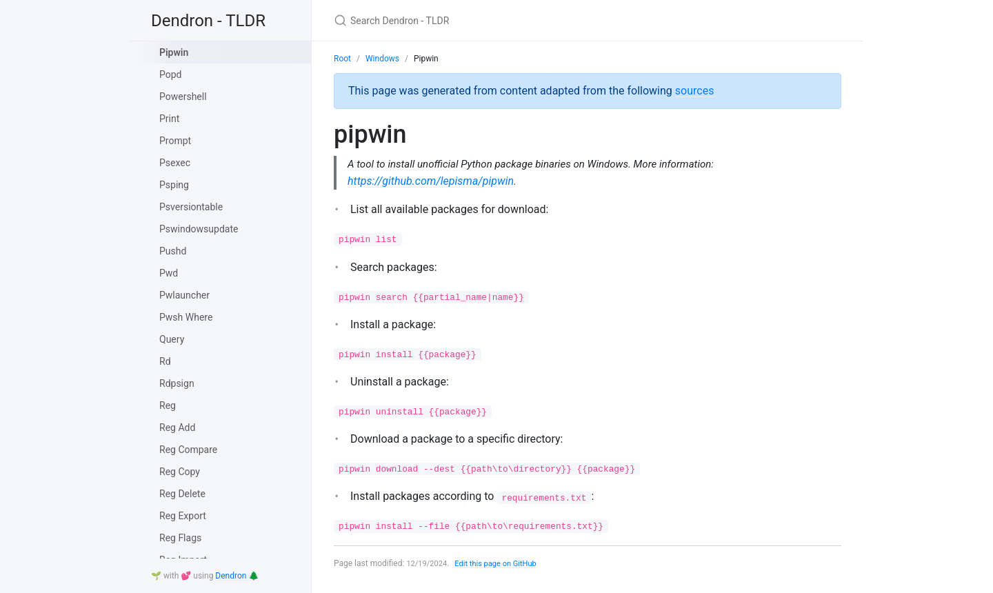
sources (694, 90)
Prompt (175, 140)
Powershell (183, 96)
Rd (165, 361)
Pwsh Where (185, 317)
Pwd (168, 273)
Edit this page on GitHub (502, 564)
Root (342, 58)
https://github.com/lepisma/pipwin (431, 181)
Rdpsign (176, 383)
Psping (174, 184)
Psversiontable (191, 206)
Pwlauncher (184, 295)
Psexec (174, 162)
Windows (382, 58)
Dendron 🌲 (237, 576)
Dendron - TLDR (208, 20)
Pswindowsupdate (198, 228)
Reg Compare (188, 449)
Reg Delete (182, 493)
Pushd (172, 251)
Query (171, 339)
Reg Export (182, 515)
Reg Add (177, 427)
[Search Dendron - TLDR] (496, 20)
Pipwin (173, 52)
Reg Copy (179, 471)
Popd (170, 74)
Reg (167, 405)
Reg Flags (180, 537)
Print (169, 118)
